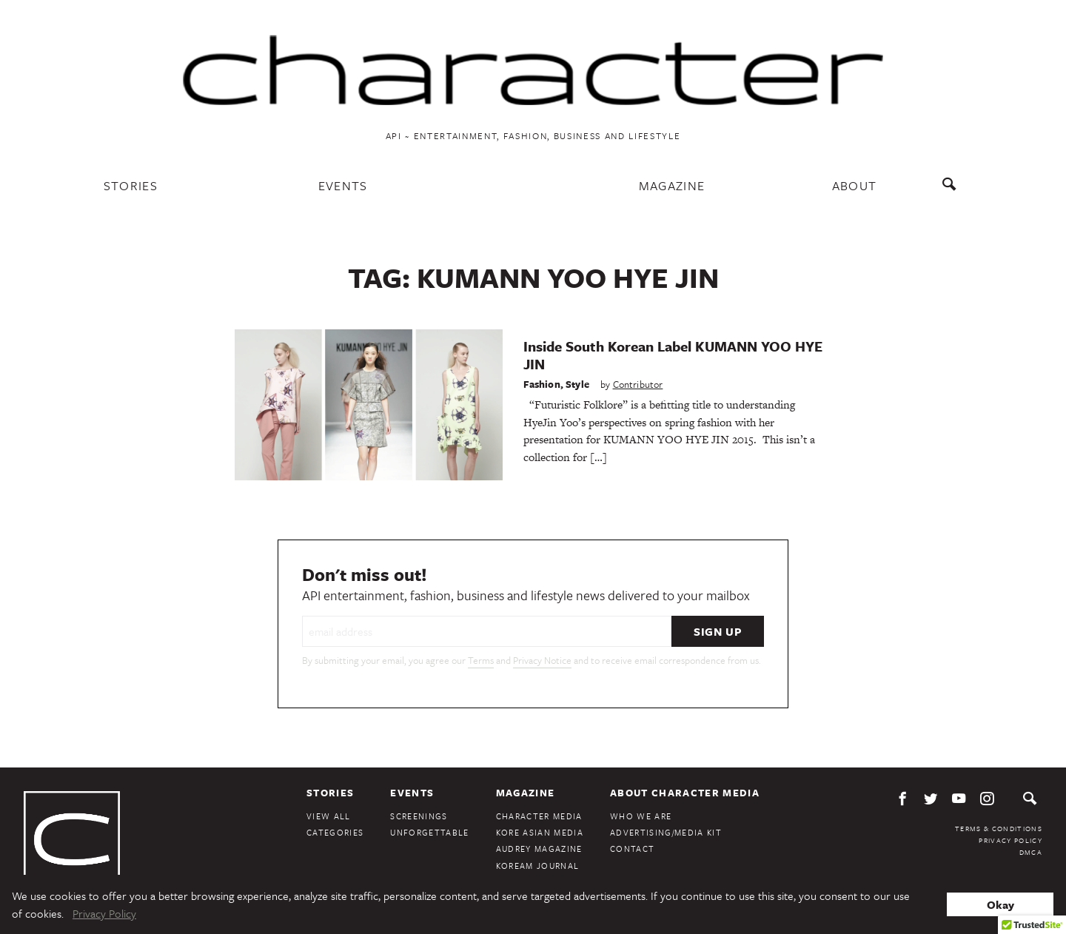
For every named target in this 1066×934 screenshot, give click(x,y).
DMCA (1030, 852)
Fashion (541, 384)
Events (343, 185)
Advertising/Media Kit (666, 832)
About (854, 185)
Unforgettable (429, 832)
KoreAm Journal (538, 865)
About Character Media (685, 792)
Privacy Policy (1010, 840)
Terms (481, 660)
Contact (632, 848)
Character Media (539, 816)
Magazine (672, 185)
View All (328, 816)
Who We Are (640, 816)
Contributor (638, 384)
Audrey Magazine (539, 848)
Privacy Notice (542, 660)
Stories (131, 185)
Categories (334, 832)
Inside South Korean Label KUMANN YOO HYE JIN (672, 355)
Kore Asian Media (539, 832)
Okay (1000, 904)
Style (577, 384)
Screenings (418, 816)
